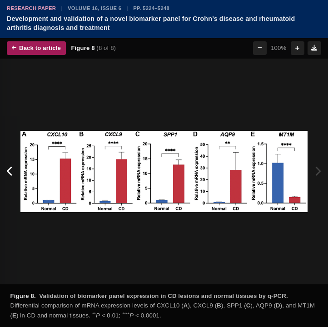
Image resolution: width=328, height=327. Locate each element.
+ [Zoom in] (297, 48)
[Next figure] (318, 171)
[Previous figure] (10, 171)
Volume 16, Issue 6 (94, 8)
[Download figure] (314, 48)
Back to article (36, 48)
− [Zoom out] (260, 48)
